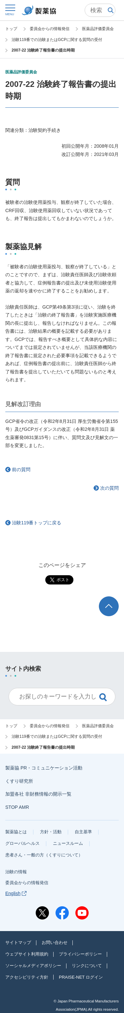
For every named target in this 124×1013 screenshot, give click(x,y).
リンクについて (87, 965)
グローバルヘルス (22, 843)
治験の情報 (16, 871)
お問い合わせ (54, 942)
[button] (9, 10)
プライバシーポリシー (80, 954)
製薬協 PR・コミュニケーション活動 (43, 767)
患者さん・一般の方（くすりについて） (44, 854)
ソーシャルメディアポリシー (33, 965)
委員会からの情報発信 (26, 882)
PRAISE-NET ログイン (81, 977)
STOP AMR (17, 807)
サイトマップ (18, 942)
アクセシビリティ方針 (26, 977)
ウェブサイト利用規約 (26, 954)
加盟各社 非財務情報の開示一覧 (38, 794)
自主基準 (83, 831)
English (15, 893)
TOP (115, 599)
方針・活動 (51, 831)
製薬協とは (16, 831)
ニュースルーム (68, 843)
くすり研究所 (19, 781)
